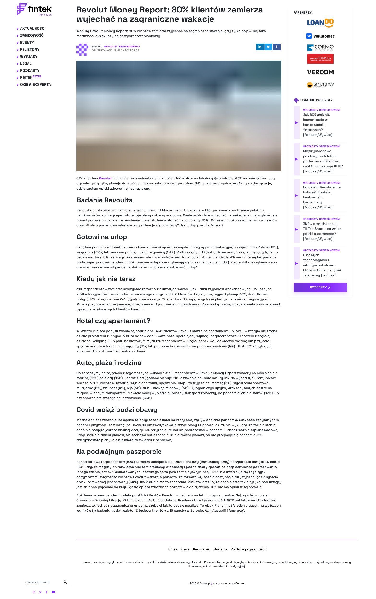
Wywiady (29, 56)
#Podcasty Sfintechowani (321, 110)
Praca (185, 549)
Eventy (27, 42)
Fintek (31, 77)
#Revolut (111, 46)
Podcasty (30, 70)
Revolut (105, 178)
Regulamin (201, 549)
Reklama (220, 549)
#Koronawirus (129, 46)
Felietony (30, 49)
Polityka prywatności (248, 549)
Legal (26, 63)
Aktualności (32, 28)
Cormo (239, 583)
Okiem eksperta (35, 84)
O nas (172, 549)
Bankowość (32, 35)
